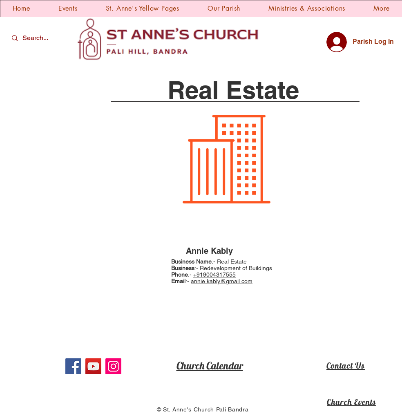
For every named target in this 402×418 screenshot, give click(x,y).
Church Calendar (209, 365)
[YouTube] (93, 366)
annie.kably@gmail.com (221, 281)
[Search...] (36, 38)
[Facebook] (73, 366)
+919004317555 (214, 274)
